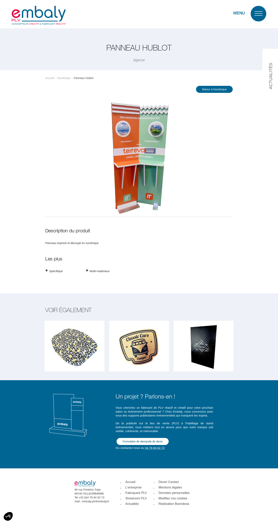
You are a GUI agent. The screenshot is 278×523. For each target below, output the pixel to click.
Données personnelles (174, 493)
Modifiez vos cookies (173, 498)
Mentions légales (170, 487)
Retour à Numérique (214, 89)
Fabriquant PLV (136, 493)
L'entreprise (133, 487)
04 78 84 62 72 (155, 447)
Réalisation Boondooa (174, 503)
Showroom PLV (136, 498)
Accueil (49, 78)
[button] (8, 516)
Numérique (63, 78)
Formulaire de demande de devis (143, 441)
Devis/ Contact (169, 482)
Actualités (132, 503)
